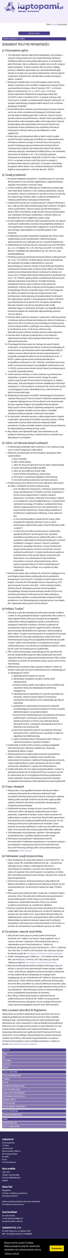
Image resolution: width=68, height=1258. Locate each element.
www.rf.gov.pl (25, 850)
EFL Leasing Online (9, 1154)
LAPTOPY (6, 1172)
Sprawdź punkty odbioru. (12, 1221)
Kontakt (5, 1157)
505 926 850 (10, 1216)
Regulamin (6, 1190)
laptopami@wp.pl (15, 1218)
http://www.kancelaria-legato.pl (23, 1044)
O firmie (5, 1145)
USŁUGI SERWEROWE (11, 1178)
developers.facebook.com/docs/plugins (44, 953)
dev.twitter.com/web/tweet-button (41, 962)
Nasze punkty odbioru (11, 1151)
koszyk (54, 24)
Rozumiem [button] (57, 1248)
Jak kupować (7, 1148)
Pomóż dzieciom (9, 1162)
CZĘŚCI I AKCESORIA (10, 1175)
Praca (4, 1159)
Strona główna (8, 1143)
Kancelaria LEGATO (10, 1196)
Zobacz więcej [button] (12, 1253)
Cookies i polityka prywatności (14, 1193)
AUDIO (5, 1180)
